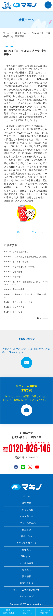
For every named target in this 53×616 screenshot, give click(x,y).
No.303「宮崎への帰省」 (15, 289)
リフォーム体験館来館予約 (26, 589)
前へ (19, 232)
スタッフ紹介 (26, 509)
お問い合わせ (26, 583)
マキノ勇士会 (26, 516)
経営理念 (26, 503)
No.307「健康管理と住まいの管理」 (20, 266)
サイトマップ (26, 596)
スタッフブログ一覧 (26, 543)
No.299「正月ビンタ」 (14, 312)
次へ (34, 232)
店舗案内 (26, 549)
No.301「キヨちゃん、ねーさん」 (19, 302)
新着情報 (26, 576)
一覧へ (38, 318)
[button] (48, 5)
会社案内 (26, 569)
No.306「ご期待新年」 (14, 272)
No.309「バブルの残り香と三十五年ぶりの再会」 (26, 256)
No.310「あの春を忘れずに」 (17, 252)
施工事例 (26, 529)
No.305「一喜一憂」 (13, 277)
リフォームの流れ (27, 523)
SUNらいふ (26, 556)
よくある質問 (26, 563)
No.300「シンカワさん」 (15, 307)
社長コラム (26, 536)
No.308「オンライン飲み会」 (17, 261)
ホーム (26, 496)
